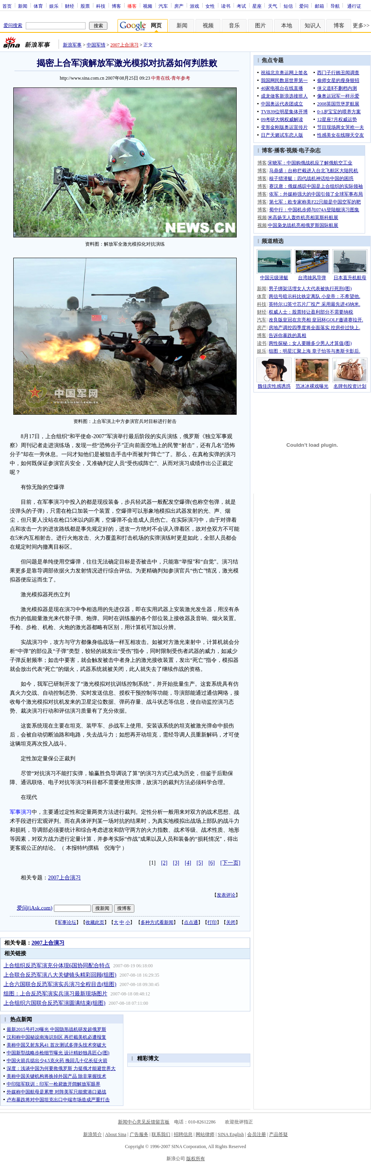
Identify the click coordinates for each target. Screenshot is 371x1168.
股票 (85, 6)
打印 (212, 922)
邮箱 (319, 6)
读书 (225, 6)
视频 (147, 6)
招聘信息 (183, 1134)
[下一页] (230, 863)
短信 (288, 6)
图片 (260, 26)
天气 (272, 6)
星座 (257, 6)
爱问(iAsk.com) (34, 908)
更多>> (361, 26)
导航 (335, 6)
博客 (116, 6)
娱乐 (54, 6)
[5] (199, 863)
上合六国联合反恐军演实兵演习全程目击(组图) (60, 984)
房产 (179, 6)
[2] (164, 863)
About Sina (115, 1134)
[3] (176, 863)
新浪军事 (72, 45)
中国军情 (96, 45)
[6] (212, 863)
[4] (188, 863)
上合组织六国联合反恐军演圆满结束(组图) (54, 1003)
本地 (286, 26)
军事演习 (21, 812)
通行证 (354, 6)
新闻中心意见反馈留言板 (143, 1122)
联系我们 (161, 1134)
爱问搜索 (13, 25)
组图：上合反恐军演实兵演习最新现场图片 (55, 994)
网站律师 (205, 1134)
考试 (241, 6)
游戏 (194, 6)
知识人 (313, 26)
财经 (69, 6)
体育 (38, 6)
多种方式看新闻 (157, 922)
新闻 (22, 6)
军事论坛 (66, 922)
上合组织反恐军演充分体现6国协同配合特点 (57, 965)
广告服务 (139, 1134)
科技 (100, 6)
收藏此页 (95, 922)
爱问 (304, 6)
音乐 (234, 26)
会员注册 (256, 1134)
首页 (7, 6)
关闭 (230, 922)
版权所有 (195, 1158)
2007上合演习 (125, 45)
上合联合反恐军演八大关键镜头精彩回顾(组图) (60, 975)
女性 (210, 6)
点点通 (191, 922)
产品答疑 (278, 1134)
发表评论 (226, 895)
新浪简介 (92, 1134)
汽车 (163, 6)
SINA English (231, 1134)
